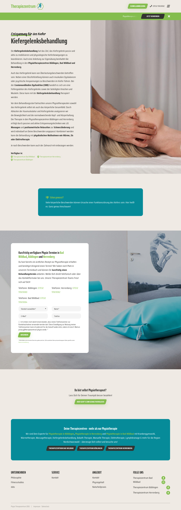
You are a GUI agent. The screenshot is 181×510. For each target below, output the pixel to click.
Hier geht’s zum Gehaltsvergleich (90, 401)
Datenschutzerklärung (23, 342)
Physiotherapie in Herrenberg (88, 434)
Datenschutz (45, 506)
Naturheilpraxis (99, 487)
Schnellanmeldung (137, 6)
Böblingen (33, 256)
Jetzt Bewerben (153, 16)
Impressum (36, 506)
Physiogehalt (98, 482)
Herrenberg (49, 256)
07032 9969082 (157, 6)
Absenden (24, 334)
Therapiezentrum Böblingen (90, 448)
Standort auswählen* (28, 309)
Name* (56, 309)
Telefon (57, 316)
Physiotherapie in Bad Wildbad (120, 434)
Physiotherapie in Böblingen (61, 434)
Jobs (13, 487)
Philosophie (16, 478)
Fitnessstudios (17, 482)
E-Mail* (23, 316)
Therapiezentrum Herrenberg (120, 448)
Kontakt (55, 478)
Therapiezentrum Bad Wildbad (61, 448)
